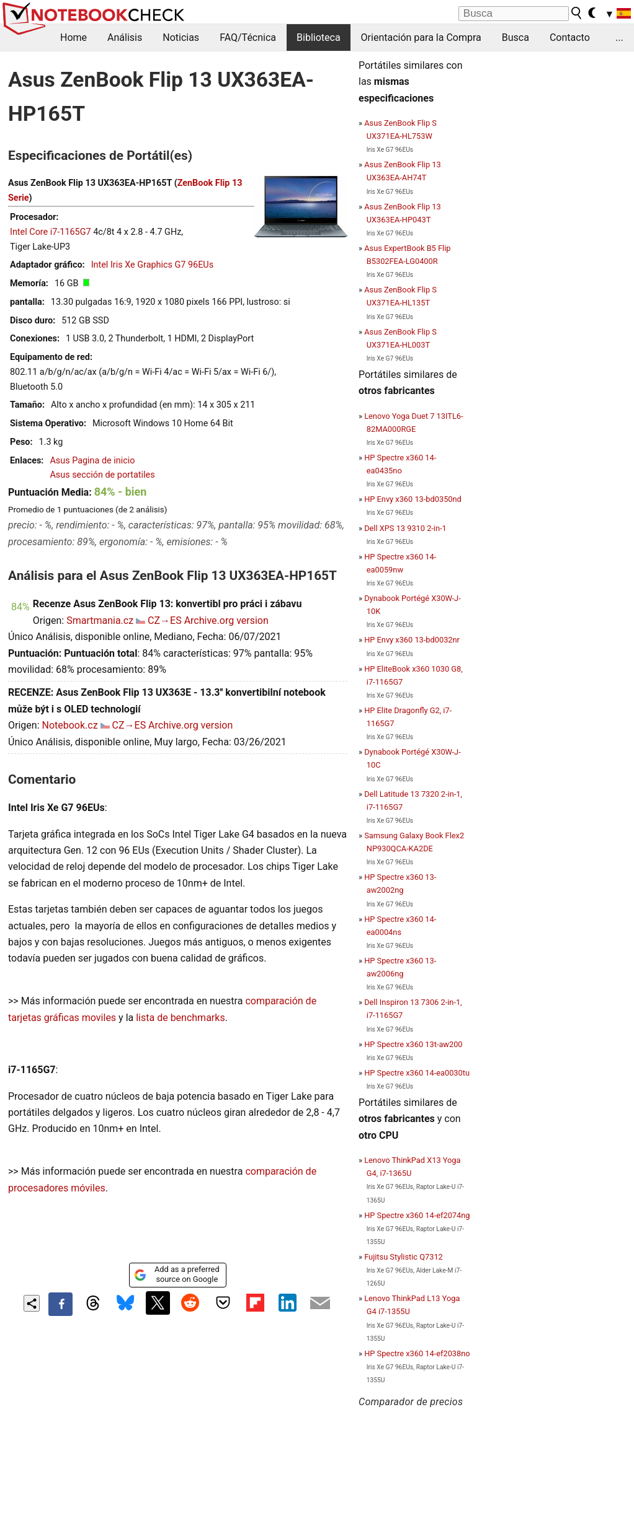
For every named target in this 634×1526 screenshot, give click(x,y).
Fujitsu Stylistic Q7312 (403, 1256)
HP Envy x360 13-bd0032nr (412, 639)
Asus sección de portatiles (102, 475)
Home (73, 37)
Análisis (124, 37)
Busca (515, 37)
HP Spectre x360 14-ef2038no (417, 1353)
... (619, 37)
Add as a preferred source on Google (176, 1274)
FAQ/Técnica (248, 37)
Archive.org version (226, 620)
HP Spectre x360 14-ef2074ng (417, 1215)
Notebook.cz (69, 725)
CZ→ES (165, 620)
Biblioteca (319, 37)
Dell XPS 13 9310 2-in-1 (405, 528)
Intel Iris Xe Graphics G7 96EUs (152, 265)
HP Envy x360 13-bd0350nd (413, 499)
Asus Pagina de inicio (92, 460)
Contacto (570, 37)
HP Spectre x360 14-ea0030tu (417, 1072)
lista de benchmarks (180, 1018)
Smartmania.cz (99, 620)
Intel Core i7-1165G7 (50, 232)
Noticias (181, 37)
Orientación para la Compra (421, 37)
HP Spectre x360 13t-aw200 (413, 1044)
